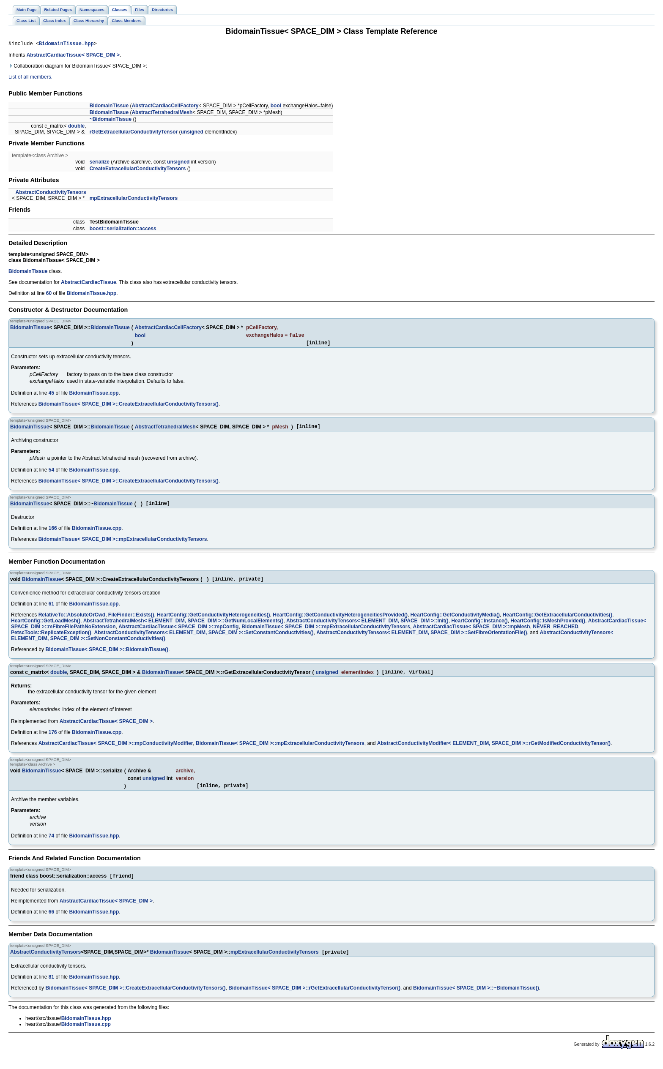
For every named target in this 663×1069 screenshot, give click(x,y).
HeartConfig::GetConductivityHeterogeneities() (213, 622)
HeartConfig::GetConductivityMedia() (455, 622)
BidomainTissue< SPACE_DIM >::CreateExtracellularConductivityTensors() (128, 407)
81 (51, 988)
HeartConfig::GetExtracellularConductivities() (557, 622)
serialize (100, 163)
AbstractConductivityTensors (50, 193)
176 (53, 741)
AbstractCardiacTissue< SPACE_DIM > (73, 56)
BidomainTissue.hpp (66, 44)
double (76, 127)
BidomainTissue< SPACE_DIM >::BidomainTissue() (106, 657)
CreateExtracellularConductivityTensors (138, 170)
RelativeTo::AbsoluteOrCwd (71, 622)
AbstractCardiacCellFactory (165, 107)
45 (51, 396)
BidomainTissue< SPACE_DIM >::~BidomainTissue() (476, 999)
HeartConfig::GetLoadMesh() (45, 628)
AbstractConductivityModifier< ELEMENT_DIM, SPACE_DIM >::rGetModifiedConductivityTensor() (494, 752)
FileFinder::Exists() (131, 622)
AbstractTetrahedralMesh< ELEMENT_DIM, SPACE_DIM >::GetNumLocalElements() (183, 628)
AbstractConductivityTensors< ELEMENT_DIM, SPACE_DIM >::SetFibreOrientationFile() (421, 640)
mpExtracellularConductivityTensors (134, 199)
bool (276, 107)
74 (51, 845)
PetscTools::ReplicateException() (51, 640)
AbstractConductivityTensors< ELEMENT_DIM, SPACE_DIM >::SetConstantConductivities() (204, 640)
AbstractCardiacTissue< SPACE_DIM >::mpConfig (178, 634)
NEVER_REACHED (555, 634)
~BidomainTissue (111, 120)
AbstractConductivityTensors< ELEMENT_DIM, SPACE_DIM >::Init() (367, 628)
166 (53, 534)
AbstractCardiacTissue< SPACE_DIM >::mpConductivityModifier (115, 752)
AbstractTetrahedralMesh (162, 114)
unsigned (192, 133)
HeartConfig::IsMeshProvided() (547, 628)
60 (49, 294)
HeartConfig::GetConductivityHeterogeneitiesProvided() (340, 622)
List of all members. (30, 78)
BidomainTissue (109, 107)
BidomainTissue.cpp (93, 396)
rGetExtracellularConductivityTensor (134, 133)
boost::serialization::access (123, 230)
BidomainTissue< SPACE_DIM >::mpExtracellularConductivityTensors (122, 545)
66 (51, 922)
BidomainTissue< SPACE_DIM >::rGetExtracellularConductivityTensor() (314, 999)
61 (51, 611)
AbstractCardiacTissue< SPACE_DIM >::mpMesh (471, 634)
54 (51, 474)
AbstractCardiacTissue (88, 283)
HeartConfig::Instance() (479, 628)
